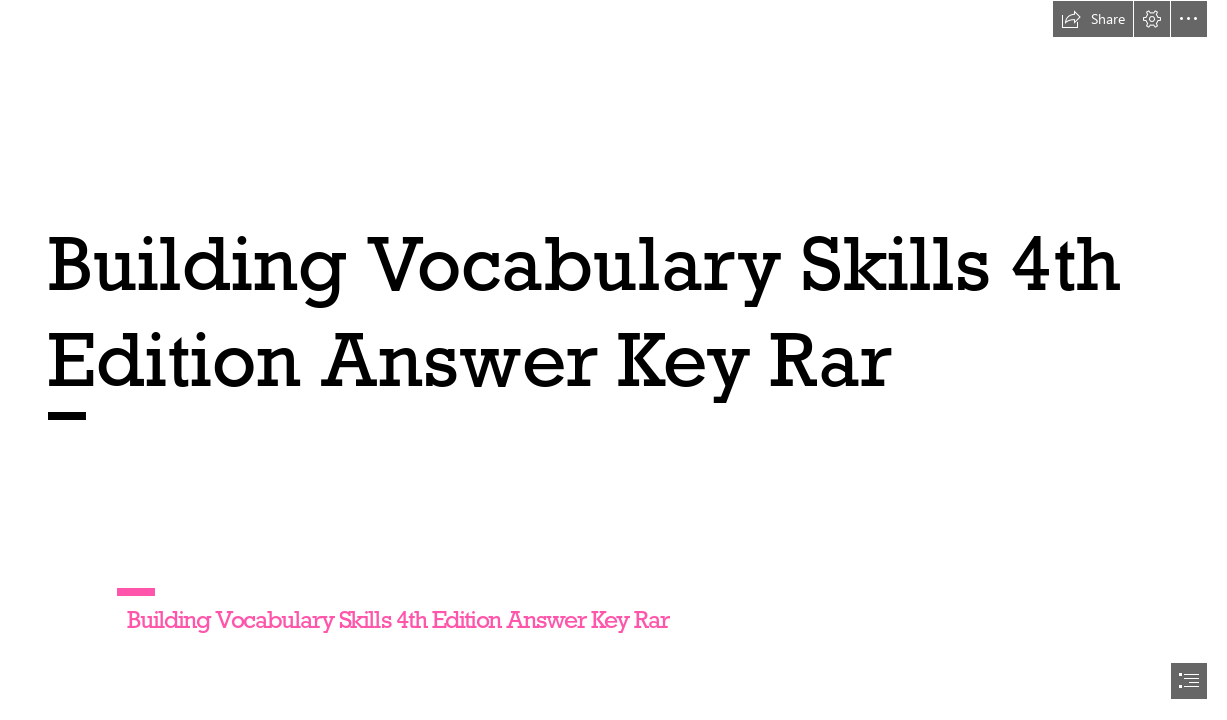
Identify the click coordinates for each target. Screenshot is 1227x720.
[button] (1093, 19)
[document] (613, 360)
